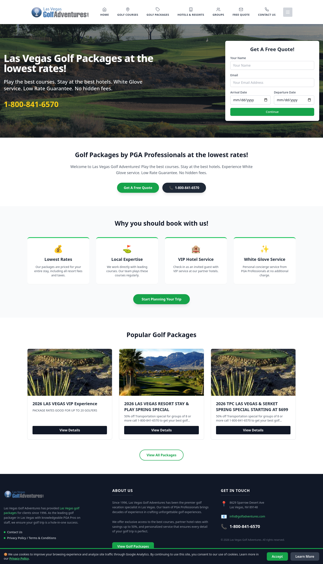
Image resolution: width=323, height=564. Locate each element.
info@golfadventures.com (247, 516)
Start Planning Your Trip (161, 299)
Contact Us (13, 532)
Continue (272, 112)
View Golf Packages (133, 546)
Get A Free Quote (138, 187)
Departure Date (285, 92)
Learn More (305, 556)
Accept (277, 556)
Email (234, 75)
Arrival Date (238, 92)
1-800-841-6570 (31, 104)
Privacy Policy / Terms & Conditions (30, 538)
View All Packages (161, 455)
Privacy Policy (19, 558)
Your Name (238, 58)
